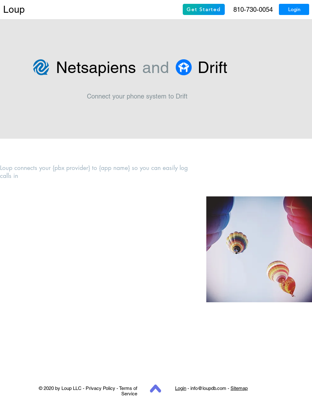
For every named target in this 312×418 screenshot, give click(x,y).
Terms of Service (128, 390)
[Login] (294, 9)
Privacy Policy (100, 388)
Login (180, 388)
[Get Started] (204, 9)
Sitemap (239, 388)
